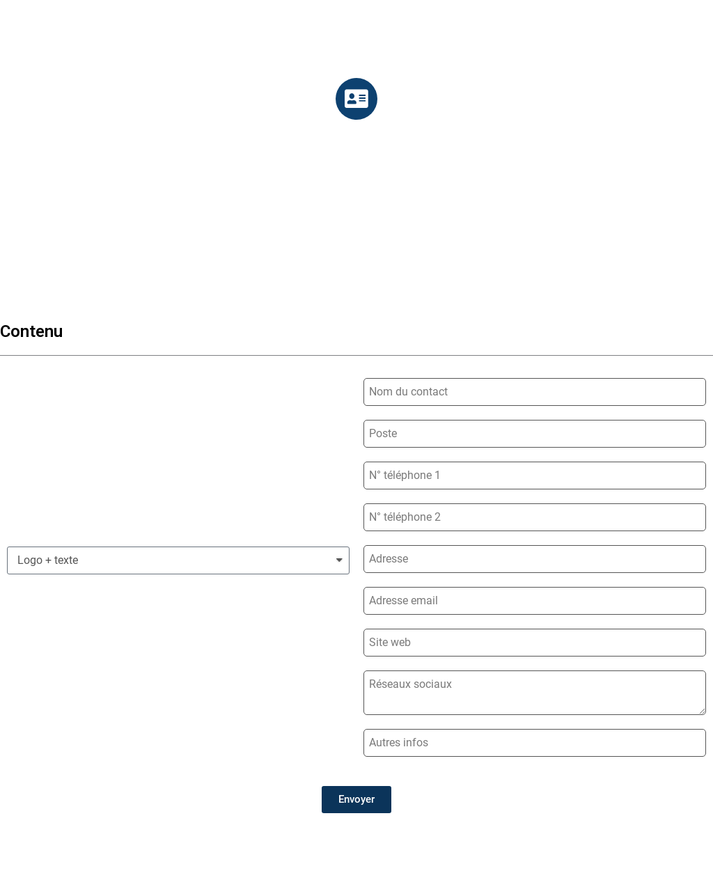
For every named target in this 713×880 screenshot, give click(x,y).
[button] (356, 799)
